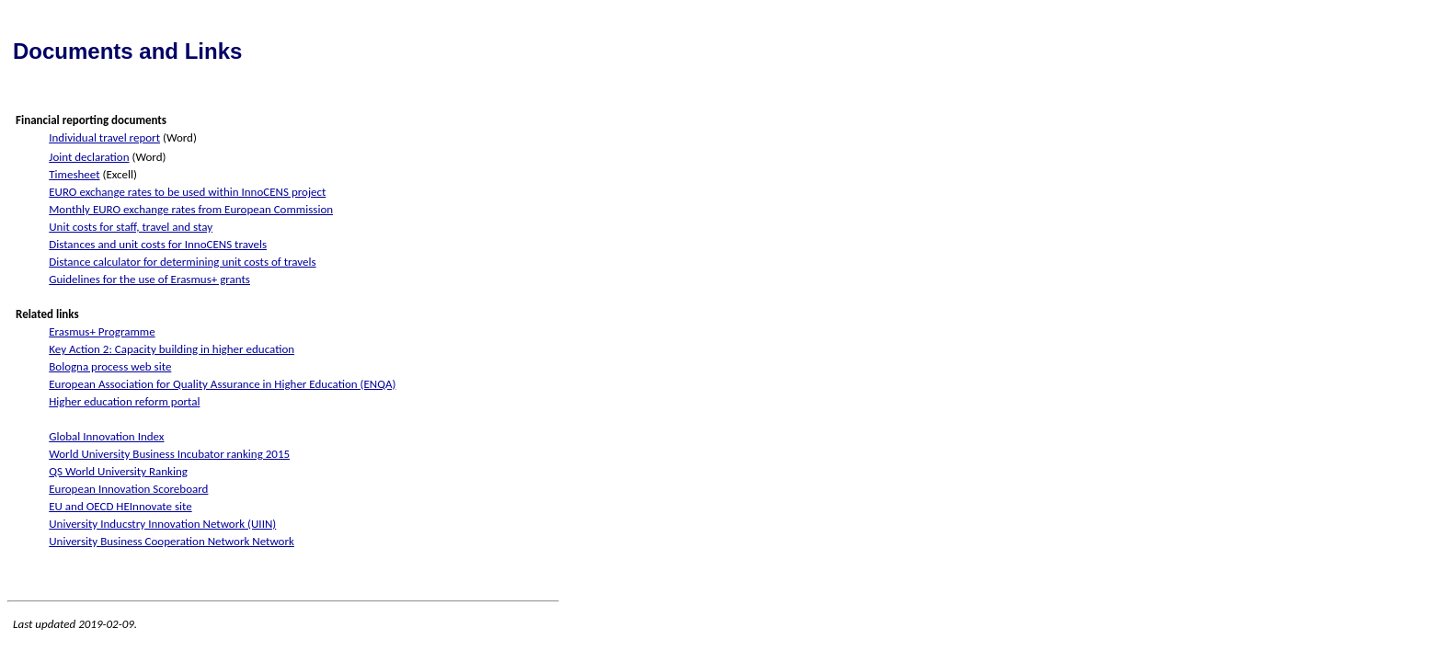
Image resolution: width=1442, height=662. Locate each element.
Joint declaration (89, 157)
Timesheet (74, 174)
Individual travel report (104, 137)
